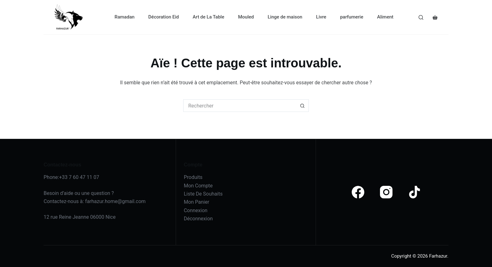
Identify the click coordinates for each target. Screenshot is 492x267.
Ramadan (125, 17)
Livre (321, 17)
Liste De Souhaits (203, 194)
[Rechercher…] (239, 105)
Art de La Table (208, 17)
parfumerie (351, 17)
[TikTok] (414, 192)
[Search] (421, 17)
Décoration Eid (163, 17)
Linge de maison (285, 17)
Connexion (195, 210)
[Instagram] (386, 192)
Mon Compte (198, 186)
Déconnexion (198, 219)
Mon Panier (196, 202)
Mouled (246, 17)
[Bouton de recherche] (302, 105)
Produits (193, 177)
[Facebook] (358, 192)
